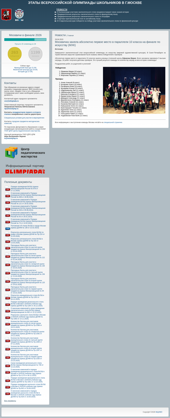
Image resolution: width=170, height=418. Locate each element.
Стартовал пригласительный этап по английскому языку (79, 19)
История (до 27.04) (25, 72)
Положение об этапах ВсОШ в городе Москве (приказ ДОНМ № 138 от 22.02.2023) (28, 227)
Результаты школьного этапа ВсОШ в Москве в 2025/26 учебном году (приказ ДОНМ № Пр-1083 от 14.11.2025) (28, 317)
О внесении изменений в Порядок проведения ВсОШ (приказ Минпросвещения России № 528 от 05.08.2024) (28, 208)
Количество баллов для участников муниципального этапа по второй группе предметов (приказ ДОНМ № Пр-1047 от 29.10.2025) (26, 349)
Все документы (10, 401)
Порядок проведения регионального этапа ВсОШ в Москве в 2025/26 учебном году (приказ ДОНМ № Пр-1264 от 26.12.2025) (27, 304)
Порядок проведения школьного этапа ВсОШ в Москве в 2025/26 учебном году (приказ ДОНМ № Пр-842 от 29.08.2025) (28, 386)
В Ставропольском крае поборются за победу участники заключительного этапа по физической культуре (97, 21)
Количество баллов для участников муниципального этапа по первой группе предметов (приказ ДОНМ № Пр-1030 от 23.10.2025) (26, 358)
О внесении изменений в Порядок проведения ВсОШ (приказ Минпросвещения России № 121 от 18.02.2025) (28, 202)
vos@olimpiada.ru (11, 101)
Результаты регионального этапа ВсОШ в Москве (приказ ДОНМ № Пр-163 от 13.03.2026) (27, 241)
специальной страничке (113, 122)
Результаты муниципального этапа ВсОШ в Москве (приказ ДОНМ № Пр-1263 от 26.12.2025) (27, 297)
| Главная (70, 35)
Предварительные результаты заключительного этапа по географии (83, 16)
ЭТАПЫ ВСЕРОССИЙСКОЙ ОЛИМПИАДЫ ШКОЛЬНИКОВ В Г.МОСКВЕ (85, 3)
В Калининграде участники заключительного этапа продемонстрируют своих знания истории (93, 12)
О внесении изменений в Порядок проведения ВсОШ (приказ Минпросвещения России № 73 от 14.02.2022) (28, 221)
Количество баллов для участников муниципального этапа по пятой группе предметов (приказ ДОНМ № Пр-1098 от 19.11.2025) (26, 324)
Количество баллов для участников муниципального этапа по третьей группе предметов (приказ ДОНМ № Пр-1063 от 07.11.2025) (27, 341)
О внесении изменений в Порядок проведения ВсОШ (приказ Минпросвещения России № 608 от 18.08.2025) (28, 195)
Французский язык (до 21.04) (25, 68)
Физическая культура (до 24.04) (25, 70)
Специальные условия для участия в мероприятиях (24, 118)
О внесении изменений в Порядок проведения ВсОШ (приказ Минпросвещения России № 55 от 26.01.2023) (28, 215)
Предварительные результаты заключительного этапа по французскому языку (87, 14)
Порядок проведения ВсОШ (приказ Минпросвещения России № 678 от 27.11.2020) (24, 189)
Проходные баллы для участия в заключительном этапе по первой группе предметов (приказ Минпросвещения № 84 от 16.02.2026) (27, 290)
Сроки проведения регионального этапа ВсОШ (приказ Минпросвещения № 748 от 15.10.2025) (27, 365)
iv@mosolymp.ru (11, 138)
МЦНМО (159, 412)
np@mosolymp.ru (11, 109)
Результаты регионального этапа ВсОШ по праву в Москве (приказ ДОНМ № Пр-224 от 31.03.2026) (28, 234)
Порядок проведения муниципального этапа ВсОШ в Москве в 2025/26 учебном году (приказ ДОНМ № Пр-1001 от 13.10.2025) (28, 380)
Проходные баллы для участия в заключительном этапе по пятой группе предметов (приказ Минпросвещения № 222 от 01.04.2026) (28, 256)
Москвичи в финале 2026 (25, 35)
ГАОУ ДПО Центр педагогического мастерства (22, 131)
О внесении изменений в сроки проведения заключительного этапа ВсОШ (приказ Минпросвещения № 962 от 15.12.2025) (27, 310)
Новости (61, 9)
